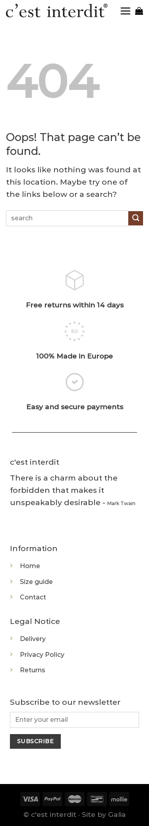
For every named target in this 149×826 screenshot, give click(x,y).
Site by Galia (104, 814)
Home (30, 566)
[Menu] (127, 11)
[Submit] (135, 218)
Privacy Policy (42, 654)
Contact (33, 597)
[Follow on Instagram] (17, 526)
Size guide (36, 582)
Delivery (33, 639)
